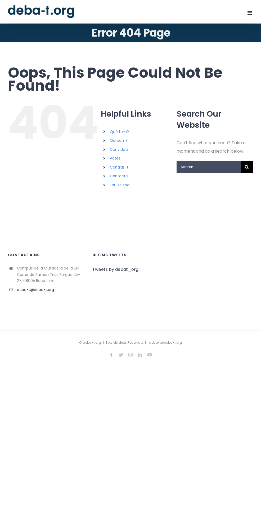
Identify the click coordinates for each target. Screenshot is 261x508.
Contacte (119, 176)
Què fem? (119, 131)
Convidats (119, 149)
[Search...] (209, 167)
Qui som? (119, 140)
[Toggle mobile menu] (250, 13)
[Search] (247, 167)
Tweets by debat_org (115, 269)
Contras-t (119, 167)
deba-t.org (92, 342)
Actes (115, 158)
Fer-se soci (120, 185)
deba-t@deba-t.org (35, 289)
